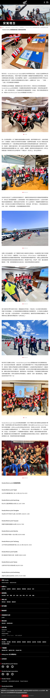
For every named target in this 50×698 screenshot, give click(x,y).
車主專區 (4, 639)
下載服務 (4, 648)
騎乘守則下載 (11, 650)
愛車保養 (19, 641)
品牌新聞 (9, 588)
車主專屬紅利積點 (5, 643)
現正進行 (3, 631)
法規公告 (29, 588)
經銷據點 (4, 593)
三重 (20, 595)
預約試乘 (4, 621)
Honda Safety (14, 27)
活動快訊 (14, 588)
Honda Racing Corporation (10, 671)
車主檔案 (9, 641)
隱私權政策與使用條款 (21, 692)
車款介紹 (4, 599)
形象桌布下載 (18, 650)
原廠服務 (24, 641)
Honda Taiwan (5, 582)
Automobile (4, 681)
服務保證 (29, 641)
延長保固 (34, 641)
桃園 (11, 595)
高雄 (33, 595)
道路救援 (44, 641)
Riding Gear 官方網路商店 (9, 654)
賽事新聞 (24, 588)
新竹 (8, 595)
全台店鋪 (3, 595)
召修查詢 (4, 659)
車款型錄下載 (4, 650)
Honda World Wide (7, 686)
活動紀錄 (9, 631)
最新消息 (3, 588)
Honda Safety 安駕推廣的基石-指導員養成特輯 (37, 27)
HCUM (3, 617)
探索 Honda (5, 580)
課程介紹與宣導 (18, 635)
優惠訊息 (19, 588)
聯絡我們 (4, 610)
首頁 (3, 27)
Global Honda (13, 582)
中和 (24, 595)
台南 (30, 595)
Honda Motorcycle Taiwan (10, 663)
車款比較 (3, 601)
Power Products (24, 681)
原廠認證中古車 (6, 615)
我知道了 (25, 696)
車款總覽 (9, 601)
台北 (27, 595)
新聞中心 (4, 586)
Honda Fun (4, 629)
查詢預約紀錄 (9, 623)
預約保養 (14, 641)
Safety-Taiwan (10, 635)
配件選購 (4, 606)
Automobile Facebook (14, 681)
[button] (23, 134)
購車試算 (14, 601)
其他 (33, 588)
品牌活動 (7, 27)
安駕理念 (22, 27)
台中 (14, 595)
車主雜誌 (39, 641)
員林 (17, 595)
